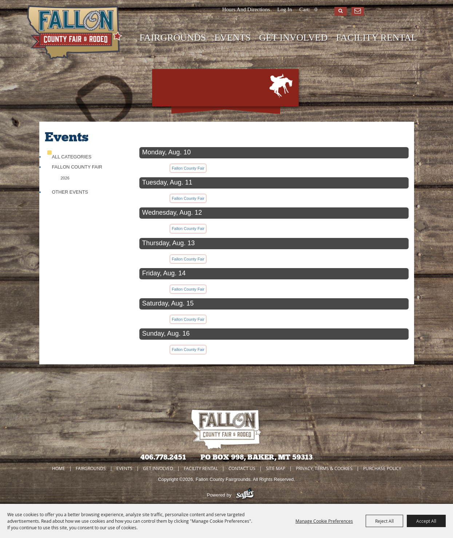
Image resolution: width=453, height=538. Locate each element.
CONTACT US (242, 468)
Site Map (275, 468)
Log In (284, 9)
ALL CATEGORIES (72, 156)
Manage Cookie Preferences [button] (324, 521)
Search (340, 11)
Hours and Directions (246, 9)
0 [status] (316, 9)
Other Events (70, 192)
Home (58, 468)
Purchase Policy (382, 468)
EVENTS (232, 37)
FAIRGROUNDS (172, 37)
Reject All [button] (384, 521)
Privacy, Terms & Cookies (324, 468)
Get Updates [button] (357, 11)
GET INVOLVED (293, 37)
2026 (65, 178)
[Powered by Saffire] (245, 495)
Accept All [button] (426, 521)
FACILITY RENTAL (376, 37)
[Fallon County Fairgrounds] (74, 32)
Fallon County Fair (77, 167)
